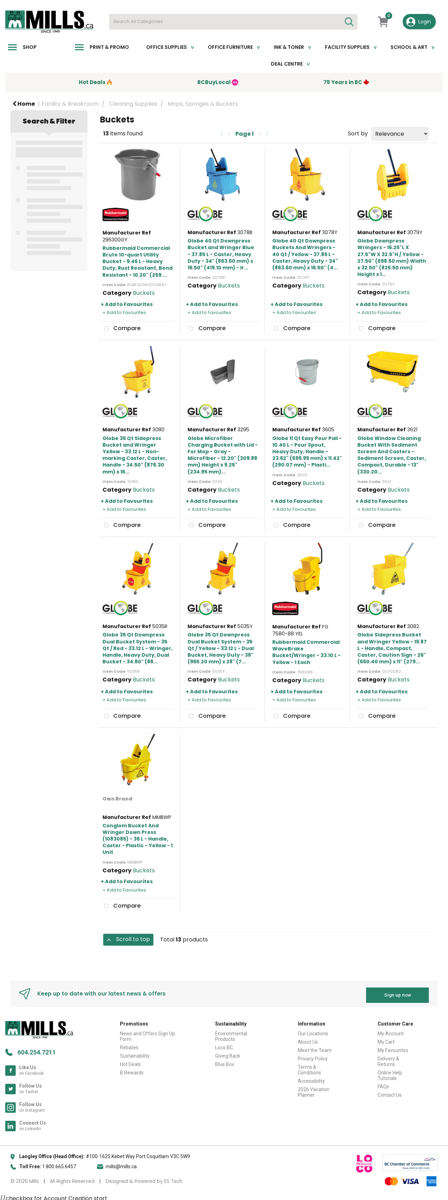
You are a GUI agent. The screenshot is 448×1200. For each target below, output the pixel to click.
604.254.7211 (36, 1049)
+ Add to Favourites (127, 304)
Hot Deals (130, 1062)
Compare (121, 328)
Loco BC (224, 1045)
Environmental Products (231, 1033)
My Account (391, 1031)
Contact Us (390, 1092)
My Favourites (393, 1048)
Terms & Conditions (309, 1067)
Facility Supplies (347, 47)
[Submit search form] (348, 22)
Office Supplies (166, 47)
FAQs (383, 1084)
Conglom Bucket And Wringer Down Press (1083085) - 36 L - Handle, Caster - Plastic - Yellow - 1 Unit (137, 839)
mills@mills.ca (121, 1164)
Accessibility (311, 1078)
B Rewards (132, 1070)
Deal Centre (287, 63)
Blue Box (224, 1062)
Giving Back (227, 1053)
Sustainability (135, 1053)
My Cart (386, 1039)
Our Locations (313, 1031)
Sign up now (397, 992)
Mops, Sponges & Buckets (203, 104)
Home (24, 104)
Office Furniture (230, 47)
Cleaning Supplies (133, 104)
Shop (30, 47)
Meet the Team (315, 1048)
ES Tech (173, 1178)
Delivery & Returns (388, 1059)
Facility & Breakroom (70, 104)
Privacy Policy (313, 1056)
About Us (308, 1039)
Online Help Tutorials (390, 1073)
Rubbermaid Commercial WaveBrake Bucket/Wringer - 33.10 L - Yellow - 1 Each (306, 652)
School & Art (408, 47)
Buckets (144, 293)
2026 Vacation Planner (313, 1089)
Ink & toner (289, 47)
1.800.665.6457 (59, 1164)
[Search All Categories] (233, 22)
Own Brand (117, 798)
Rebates (129, 1045)
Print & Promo (109, 47)
